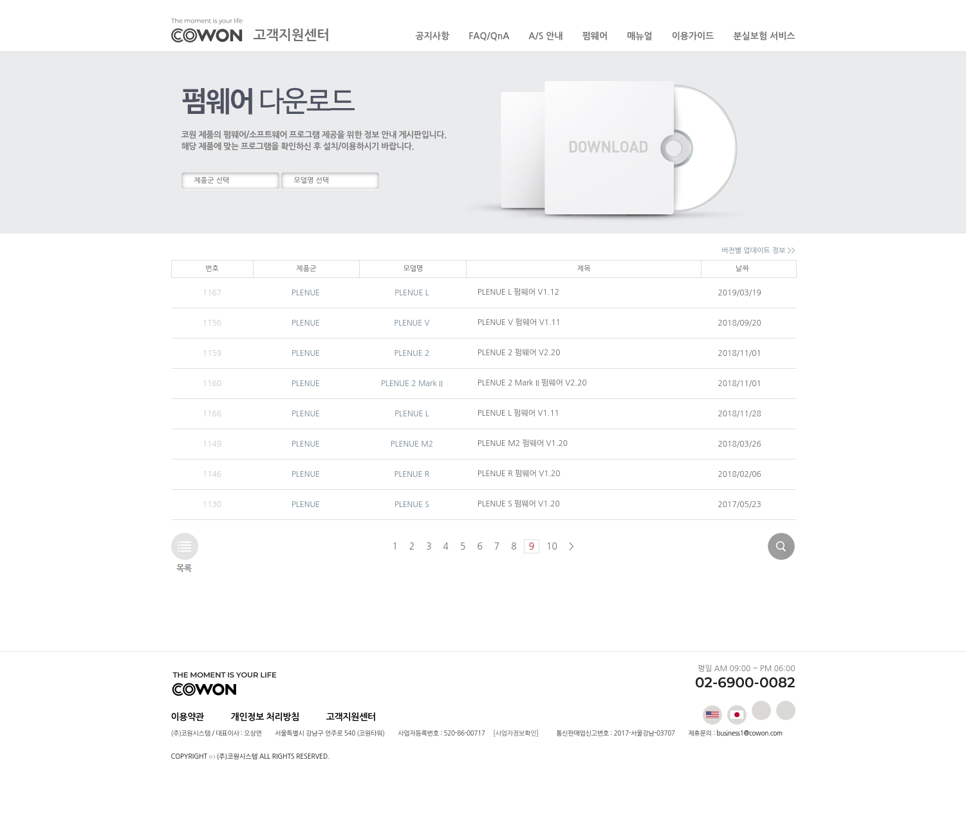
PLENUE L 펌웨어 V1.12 (518, 292)
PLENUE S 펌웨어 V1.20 (519, 504)
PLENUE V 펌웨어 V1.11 (519, 322)
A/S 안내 (545, 36)
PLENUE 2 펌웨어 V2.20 (519, 353)
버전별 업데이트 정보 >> (758, 250)
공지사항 (433, 36)
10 (551, 546)
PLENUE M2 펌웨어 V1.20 (523, 443)
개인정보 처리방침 (265, 716)
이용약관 (187, 716)
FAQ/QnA (489, 36)
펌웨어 (595, 36)
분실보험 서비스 (764, 36)
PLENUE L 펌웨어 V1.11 (518, 413)
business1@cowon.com (749, 733)
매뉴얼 (639, 36)
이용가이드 (693, 36)
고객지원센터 (351, 716)
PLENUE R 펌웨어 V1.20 (519, 474)
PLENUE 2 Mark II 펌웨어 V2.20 (532, 383)
